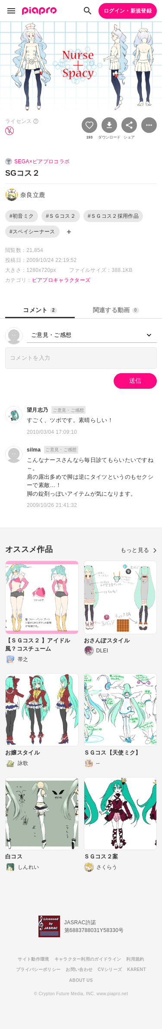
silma (34, 450)
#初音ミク (22, 216)
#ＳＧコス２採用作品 (113, 216)
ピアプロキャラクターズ (61, 280)
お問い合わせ (79, 969)
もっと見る (139, 550)
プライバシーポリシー (38, 969)
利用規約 (135, 959)
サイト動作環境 (33, 959)
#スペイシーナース (32, 232)
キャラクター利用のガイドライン (87, 959)
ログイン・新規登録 (128, 11)
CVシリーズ (110, 969)
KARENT (136, 969)
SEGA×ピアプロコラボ (42, 161)
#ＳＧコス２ (61, 216)
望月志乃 (37, 410)
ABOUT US (81, 980)
